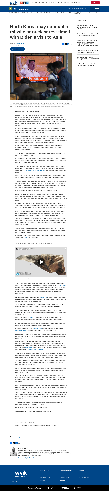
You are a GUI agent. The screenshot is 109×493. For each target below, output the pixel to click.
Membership (62, 482)
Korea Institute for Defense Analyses (34, 172)
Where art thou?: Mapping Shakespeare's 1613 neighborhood (88, 60)
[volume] (15, 10)
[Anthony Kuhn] (13, 453)
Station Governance (64, 479)
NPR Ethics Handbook (84, 479)
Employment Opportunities (66, 472)
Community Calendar (77, 15)
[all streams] (95, 11)
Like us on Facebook (45, 479)
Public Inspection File (65, 476)
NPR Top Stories (19, 439)
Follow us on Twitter (44, 472)
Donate (96, 4)
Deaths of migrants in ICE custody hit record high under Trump (87, 36)
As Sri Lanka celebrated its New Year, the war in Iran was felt (87, 66)
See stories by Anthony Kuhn (27, 460)
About (95, 14)
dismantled (31, 320)
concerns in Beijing (20, 333)
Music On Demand (27, 14)
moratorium (43, 299)
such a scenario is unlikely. (36, 352)
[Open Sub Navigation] (9, 17)
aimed (25, 240)
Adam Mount (28, 350)
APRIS (90, 15)
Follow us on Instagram (45, 476)
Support (55, 14)
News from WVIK (14, 14)
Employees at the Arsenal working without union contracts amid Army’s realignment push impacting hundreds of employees (87, 45)
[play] (10, 11)
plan (30, 135)
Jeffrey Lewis (62, 288)
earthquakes (38, 331)
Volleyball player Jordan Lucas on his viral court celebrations (87, 53)
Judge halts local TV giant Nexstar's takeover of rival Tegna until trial (87, 29)
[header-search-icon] (89, 4)
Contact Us (81, 476)
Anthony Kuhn (20, 45)
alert (28, 150)
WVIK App (42, 482)
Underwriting (82, 472)
